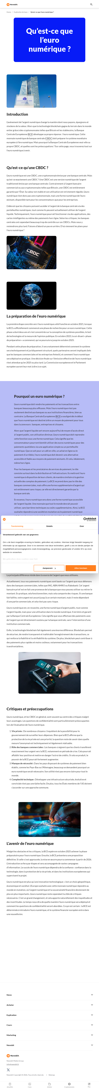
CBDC (49, 138)
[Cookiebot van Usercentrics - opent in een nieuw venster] (85, 519)
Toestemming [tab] (17, 526)
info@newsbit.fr (13, 1064)
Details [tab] (49, 526)
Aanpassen (49, 568)
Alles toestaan (80, 568)
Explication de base (21, 12)
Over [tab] (82, 526)
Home (9, 12)
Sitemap (52, 1075)
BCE (30, 134)
